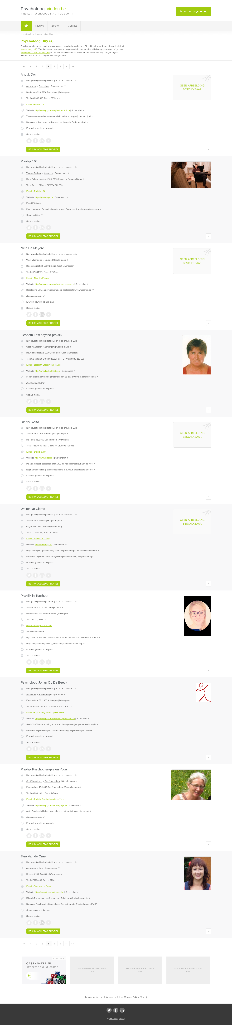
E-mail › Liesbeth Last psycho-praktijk (43, 365)
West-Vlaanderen (34, 260)
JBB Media (113, 1019)
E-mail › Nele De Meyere (37, 278)
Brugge (48, 260)
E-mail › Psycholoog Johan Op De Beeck (45, 712)
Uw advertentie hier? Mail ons (92, 969)
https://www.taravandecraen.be (49, 892)
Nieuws (39, 25)
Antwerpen (31, 86)
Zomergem (49, 347)
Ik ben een (193, 11)
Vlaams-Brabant (33, 173)
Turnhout (43, 607)
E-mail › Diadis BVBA (36, 452)
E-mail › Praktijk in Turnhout (39, 625)
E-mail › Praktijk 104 (35, 191)
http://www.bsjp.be (43, 544)
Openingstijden (34, 215)
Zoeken (56, 25)
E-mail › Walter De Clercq (38, 538)
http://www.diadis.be (44, 458)
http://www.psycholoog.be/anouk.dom (52, 110)
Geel (41, 868)
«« (24, 66)
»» (73, 66)
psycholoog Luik (28, 49)
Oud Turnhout (45, 433)
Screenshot (78, 110)
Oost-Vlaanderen (34, 347)
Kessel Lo (48, 173)
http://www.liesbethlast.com (47, 371)
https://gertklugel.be (44, 197)
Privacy (122, 1019)
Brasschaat (44, 86)
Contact (72, 25)
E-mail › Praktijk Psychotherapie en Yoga (45, 799)
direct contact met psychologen (35, 52)
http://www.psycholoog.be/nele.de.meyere (54, 284)
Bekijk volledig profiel (43, 149)
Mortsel (42, 520)
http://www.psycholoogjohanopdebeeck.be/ (55, 718)
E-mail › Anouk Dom (35, 104)
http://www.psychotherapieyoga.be (51, 805)
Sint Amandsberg (52, 781)
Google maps (58, 86)
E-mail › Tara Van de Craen (39, 886)
